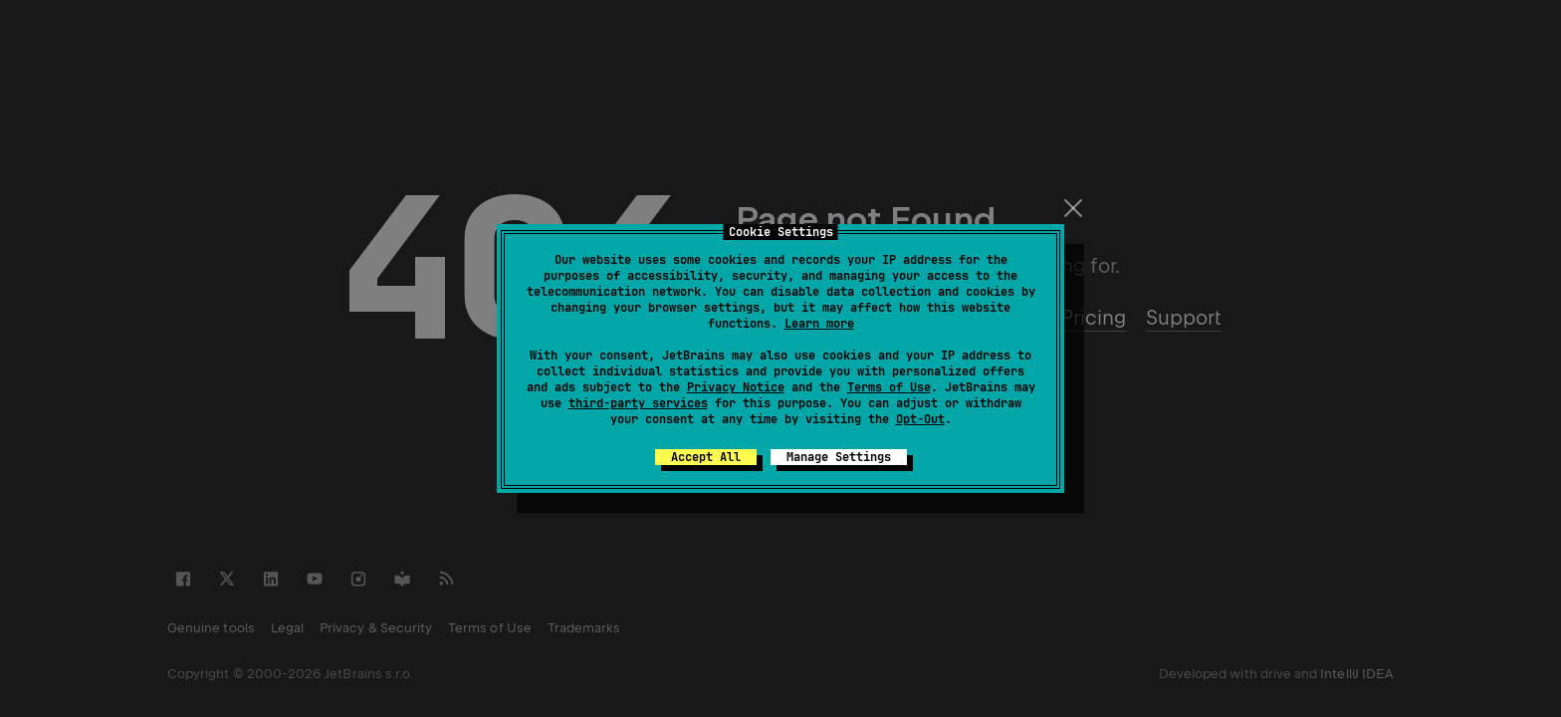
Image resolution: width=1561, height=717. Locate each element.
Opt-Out (920, 419)
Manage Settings (838, 457)
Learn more (819, 324)
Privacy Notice (735, 387)
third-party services (638, 403)
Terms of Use (889, 387)
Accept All (706, 457)
